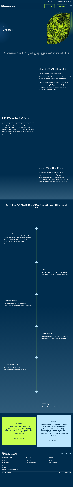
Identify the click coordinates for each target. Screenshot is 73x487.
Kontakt (4, 467)
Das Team (4, 464)
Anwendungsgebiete (30, 462)
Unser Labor (5, 462)
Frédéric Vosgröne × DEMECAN (10, 469)
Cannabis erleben (30, 464)
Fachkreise (62, 6)
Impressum (60, 472)
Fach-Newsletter (54, 440)
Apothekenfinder (53, 462)
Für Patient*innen (53, 464)
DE (71, 1)
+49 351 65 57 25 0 (52, 1)
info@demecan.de (62, 1)
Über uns (4, 460)
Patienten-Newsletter (19, 438)
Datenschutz (67, 472)
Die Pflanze (28, 460)
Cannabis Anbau (29, 465)
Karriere (4, 465)
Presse (50, 460)
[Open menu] (71, 6)
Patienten (49, 6)
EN (69, 1)
